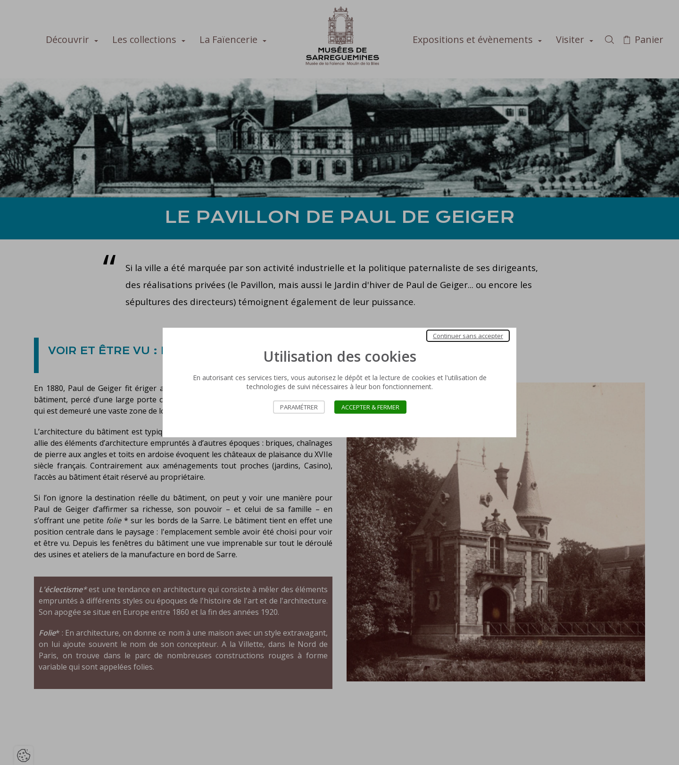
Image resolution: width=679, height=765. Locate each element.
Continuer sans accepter (468, 336)
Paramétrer (299, 407)
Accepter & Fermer (370, 407)
